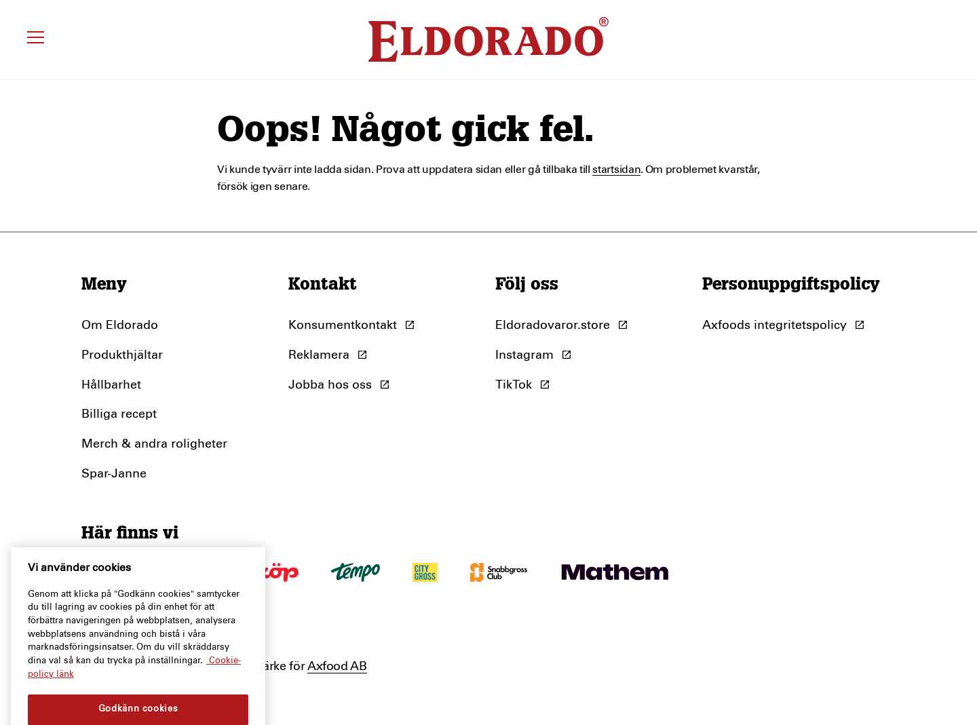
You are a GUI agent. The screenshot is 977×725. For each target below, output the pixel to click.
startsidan (616, 169)
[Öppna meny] (37, 39)
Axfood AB (337, 667)
